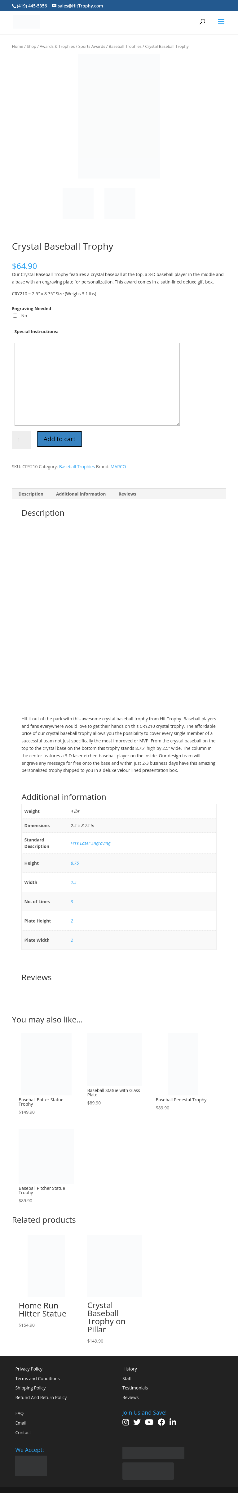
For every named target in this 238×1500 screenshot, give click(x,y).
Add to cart (60, 439)
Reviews (130, 1397)
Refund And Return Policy (41, 1397)
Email (20, 1423)
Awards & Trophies (57, 46)
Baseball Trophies (125, 46)
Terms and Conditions (37, 1378)
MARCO (118, 466)
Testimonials (135, 1388)
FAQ (19, 1413)
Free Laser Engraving (90, 843)
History (129, 1369)
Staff (127, 1378)
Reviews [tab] (127, 494)
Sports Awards (91, 46)
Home (17, 46)
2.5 (74, 882)
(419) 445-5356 (32, 6)
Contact (23, 1432)
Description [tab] (30, 494)
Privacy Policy (28, 1369)
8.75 (75, 863)
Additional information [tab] (81, 494)
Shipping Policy (30, 1388)
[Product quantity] (21, 440)
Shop (31, 46)
